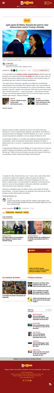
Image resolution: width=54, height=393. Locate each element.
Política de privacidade (35, 369)
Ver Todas (47, 310)
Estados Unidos (22, 74)
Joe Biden (28, 76)
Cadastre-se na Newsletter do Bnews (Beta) (27, 359)
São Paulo (35, 6)
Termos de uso (46, 369)
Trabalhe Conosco (9, 369)
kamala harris (18, 212)
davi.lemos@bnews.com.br (11, 65)
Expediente (25, 369)
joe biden (26, 212)
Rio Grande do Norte (25, 6)
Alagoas (30, 6)
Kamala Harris (33, 74)
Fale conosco (18, 369)
